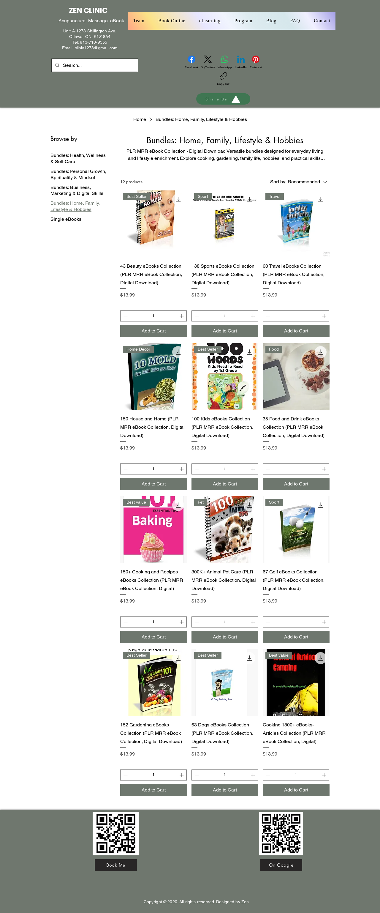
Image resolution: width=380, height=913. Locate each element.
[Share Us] (223, 99)
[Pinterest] (256, 62)
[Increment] (182, 316)
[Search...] (94, 65)
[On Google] (281, 865)
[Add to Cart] (153, 331)
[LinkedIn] (241, 62)
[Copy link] (223, 79)
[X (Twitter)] (208, 62)
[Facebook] (191, 62)
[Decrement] (125, 316)
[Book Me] (116, 865)
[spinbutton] (153, 316)
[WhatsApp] (225, 62)
